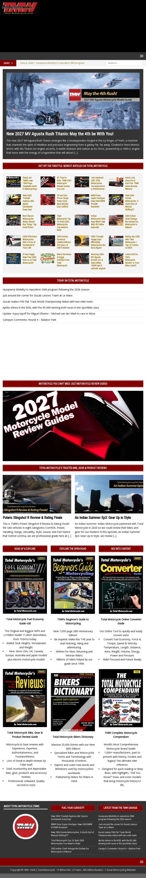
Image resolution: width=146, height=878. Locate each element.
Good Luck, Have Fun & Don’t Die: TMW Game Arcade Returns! (132, 183)
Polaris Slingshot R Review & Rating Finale (32, 517)
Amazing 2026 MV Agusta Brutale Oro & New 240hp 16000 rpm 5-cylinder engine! (98, 261)
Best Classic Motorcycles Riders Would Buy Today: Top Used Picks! (29, 221)
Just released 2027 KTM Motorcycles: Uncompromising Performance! (98, 183)
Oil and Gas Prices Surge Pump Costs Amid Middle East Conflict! (62, 201)
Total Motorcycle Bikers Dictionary (73, 736)
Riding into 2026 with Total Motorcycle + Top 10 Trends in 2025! (132, 242)
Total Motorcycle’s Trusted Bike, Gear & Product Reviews (73, 468)
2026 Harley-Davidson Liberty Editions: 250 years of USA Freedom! (64, 242)
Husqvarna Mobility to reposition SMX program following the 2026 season (46, 289)
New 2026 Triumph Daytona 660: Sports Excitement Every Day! (69, 818)
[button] (141, 56)
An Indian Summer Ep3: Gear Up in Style (103, 517)
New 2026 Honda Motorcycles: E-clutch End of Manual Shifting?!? (132, 202)
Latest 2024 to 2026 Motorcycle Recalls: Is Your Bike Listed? (132, 260)
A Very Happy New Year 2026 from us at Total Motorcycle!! (29, 258)
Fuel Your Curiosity (73, 807)
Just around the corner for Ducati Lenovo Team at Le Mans (38, 295)
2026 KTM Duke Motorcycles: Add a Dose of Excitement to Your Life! (30, 242)
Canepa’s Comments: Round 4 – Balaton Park (29, 319)
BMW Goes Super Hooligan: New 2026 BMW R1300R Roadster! (98, 201)
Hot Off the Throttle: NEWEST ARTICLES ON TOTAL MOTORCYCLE (73, 166)
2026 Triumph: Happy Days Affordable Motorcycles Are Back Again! (98, 242)
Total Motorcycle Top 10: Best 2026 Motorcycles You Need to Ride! (63, 223)
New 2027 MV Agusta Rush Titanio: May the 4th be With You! (59, 133)
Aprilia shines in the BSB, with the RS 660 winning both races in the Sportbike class (51, 307)
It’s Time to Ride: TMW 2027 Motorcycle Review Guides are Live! (64, 183)
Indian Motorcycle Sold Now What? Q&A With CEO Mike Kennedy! (98, 221)
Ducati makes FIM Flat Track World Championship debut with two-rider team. (48, 301)
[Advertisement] (92, 26)
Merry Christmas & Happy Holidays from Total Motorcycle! (64, 260)
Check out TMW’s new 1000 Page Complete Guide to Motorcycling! (30, 183)
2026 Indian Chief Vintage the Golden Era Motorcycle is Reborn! (131, 221)
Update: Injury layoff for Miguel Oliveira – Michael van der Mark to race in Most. (49, 313)
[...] (76, 152)
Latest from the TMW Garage (120, 807)
